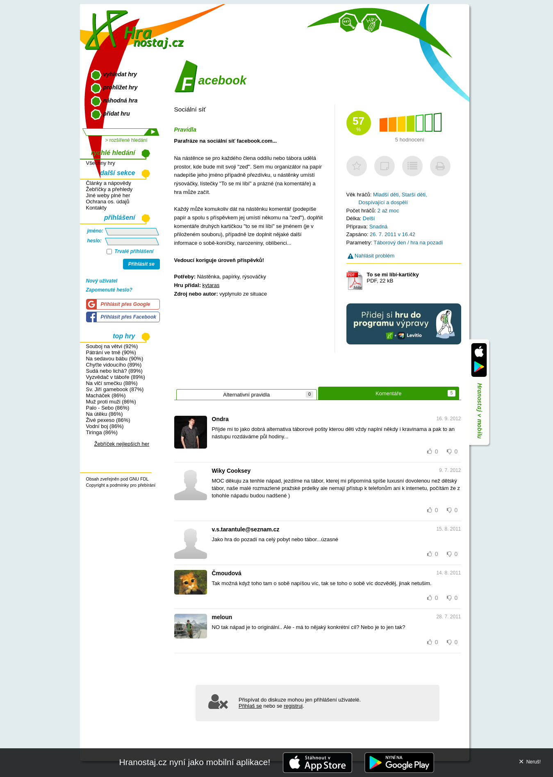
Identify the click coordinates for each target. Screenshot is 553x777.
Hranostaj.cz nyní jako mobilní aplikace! (194, 762)
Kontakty (96, 208)
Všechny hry (100, 163)
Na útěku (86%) (104, 414)
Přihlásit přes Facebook (128, 317)
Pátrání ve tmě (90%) (111, 352)
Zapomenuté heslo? (109, 290)
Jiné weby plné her (108, 195)
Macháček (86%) (106, 395)
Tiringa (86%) (102, 432)
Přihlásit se (141, 264)
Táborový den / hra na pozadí (408, 242)
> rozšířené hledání (126, 140)
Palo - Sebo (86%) (108, 408)
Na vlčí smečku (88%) (112, 383)
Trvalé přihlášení (130, 251)
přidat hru (116, 113)
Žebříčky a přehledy (109, 189)
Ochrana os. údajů (108, 201)
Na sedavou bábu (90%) (114, 358)
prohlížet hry (120, 87)
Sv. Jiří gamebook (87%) (115, 389)
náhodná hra (120, 100)
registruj (293, 706)
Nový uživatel (102, 281)
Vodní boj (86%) (105, 426)
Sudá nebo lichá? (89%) (114, 371)
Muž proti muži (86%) (111, 402)
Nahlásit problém (371, 256)
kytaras (211, 285)
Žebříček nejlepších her (122, 444)
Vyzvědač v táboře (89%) (115, 377)
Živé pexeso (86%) (108, 420)
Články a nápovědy (108, 183)
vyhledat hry (120, 74)
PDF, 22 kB (393, 277)
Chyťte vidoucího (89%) (114, 365)
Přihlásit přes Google (125, 304)
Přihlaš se (250, 706)
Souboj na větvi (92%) (112, 346)
